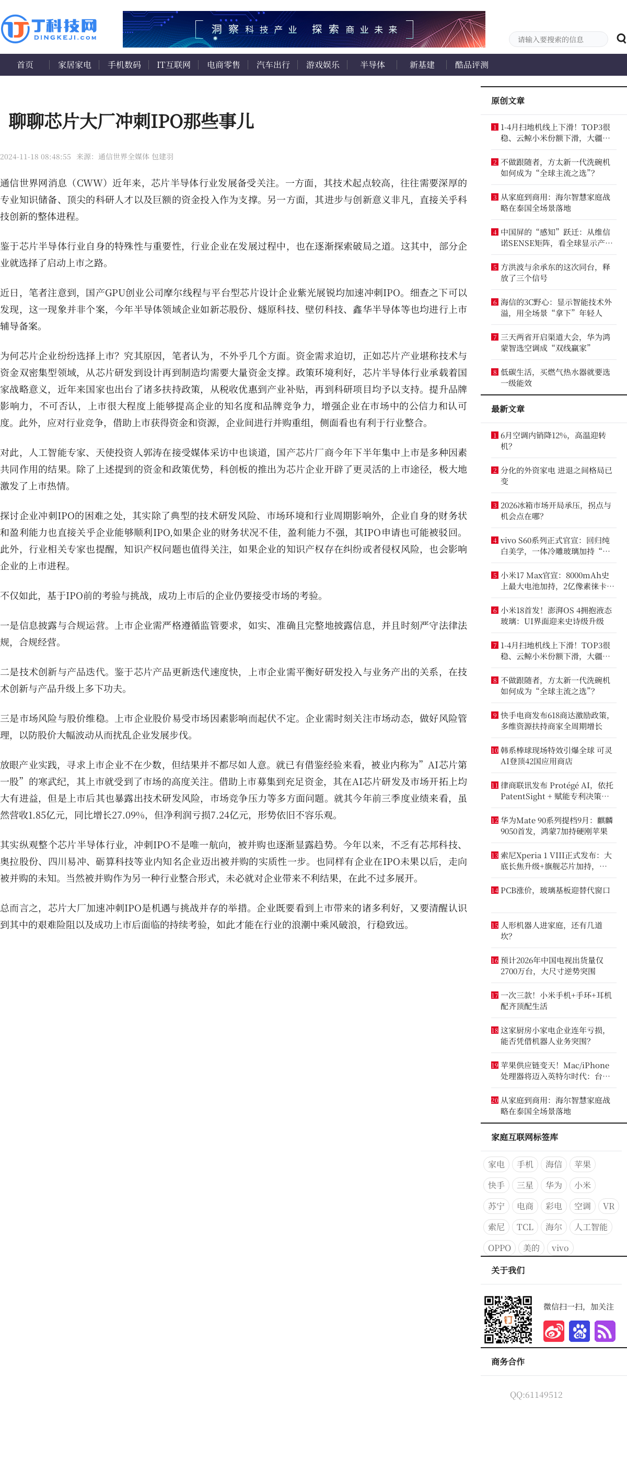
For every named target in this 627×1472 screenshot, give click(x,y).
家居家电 (74, 65)
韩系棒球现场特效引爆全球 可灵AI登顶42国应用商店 (556, 755)
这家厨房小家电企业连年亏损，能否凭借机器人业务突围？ (555, 1035)
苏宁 (496, 1206)
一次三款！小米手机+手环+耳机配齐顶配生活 (556, 1000)
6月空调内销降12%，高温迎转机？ (553, 440)
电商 (525, 1206)
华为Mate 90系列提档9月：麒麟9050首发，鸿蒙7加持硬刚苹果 (557, 825)
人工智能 (591, 1227)
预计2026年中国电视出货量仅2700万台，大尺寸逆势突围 (552, 965)
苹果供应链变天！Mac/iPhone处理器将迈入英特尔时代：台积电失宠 (555, 1070)
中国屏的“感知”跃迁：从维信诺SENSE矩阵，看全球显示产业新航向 (557, 237)
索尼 (496, 1227)
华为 (553, 1185)
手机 (525, 1164)
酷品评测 (472, 65)
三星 (525, 1185)
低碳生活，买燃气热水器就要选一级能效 (555, 377)
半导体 (372, 65)
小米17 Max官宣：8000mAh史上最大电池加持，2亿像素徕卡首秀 (557, 580)
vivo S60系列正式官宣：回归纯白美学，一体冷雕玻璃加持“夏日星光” (555, 545)
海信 (553, 1164)
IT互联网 (174, 65)
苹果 (582, 1164)
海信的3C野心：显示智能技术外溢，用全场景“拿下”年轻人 (556, 307)
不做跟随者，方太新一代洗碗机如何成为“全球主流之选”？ (555, 167)
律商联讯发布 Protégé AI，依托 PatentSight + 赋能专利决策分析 (557, 790)
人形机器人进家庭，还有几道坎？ (551, 930)
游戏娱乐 (323, 65)
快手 (496, 1185)
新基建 (422, 65)
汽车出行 (273, 65)
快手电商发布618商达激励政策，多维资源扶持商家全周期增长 (557, 720)
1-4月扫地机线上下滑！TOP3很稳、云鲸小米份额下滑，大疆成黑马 (555, 132)
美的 (531, 1248)
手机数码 (124, 65)
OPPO (499, 1248)
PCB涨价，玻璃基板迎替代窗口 (555, 889)
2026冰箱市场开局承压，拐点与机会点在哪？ (556, 510)
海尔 (553, 1227)
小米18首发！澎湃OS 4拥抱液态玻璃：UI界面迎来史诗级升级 (556, 615)
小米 (582, 1185)
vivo (560, 1248)
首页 (25, 65)
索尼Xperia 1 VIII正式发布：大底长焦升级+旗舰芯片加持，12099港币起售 (556, 860)
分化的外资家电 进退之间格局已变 (556, 475)
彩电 (553, 1206)
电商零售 (223, 65)
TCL (525, 1227)
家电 (496, 1164)
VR (608, 1206)
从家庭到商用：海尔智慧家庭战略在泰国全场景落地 (555, 202)
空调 (582, 1206)
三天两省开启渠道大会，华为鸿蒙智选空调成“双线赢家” (555, 342)
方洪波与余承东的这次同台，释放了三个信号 (555, 272)
